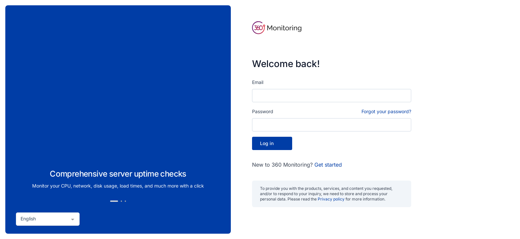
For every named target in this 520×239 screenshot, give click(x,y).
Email (257, 82)
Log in (272, 143)
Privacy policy (331, 199)
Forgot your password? (386, 111)
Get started (328, 164)
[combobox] (48, 219)
